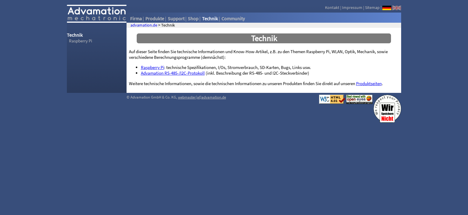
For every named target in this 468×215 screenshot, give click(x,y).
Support (176, 19)
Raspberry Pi (80, 41)
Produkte (154, 19)
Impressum (352, 7)
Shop (193, 19)
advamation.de (143, 25)
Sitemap (372, 7)
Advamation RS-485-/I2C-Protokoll (173, 73)
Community (233, 19)
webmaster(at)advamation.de (202, 97)
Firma (136, 19)
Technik (210, 19)
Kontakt (332, 7)
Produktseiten (369, 83)
